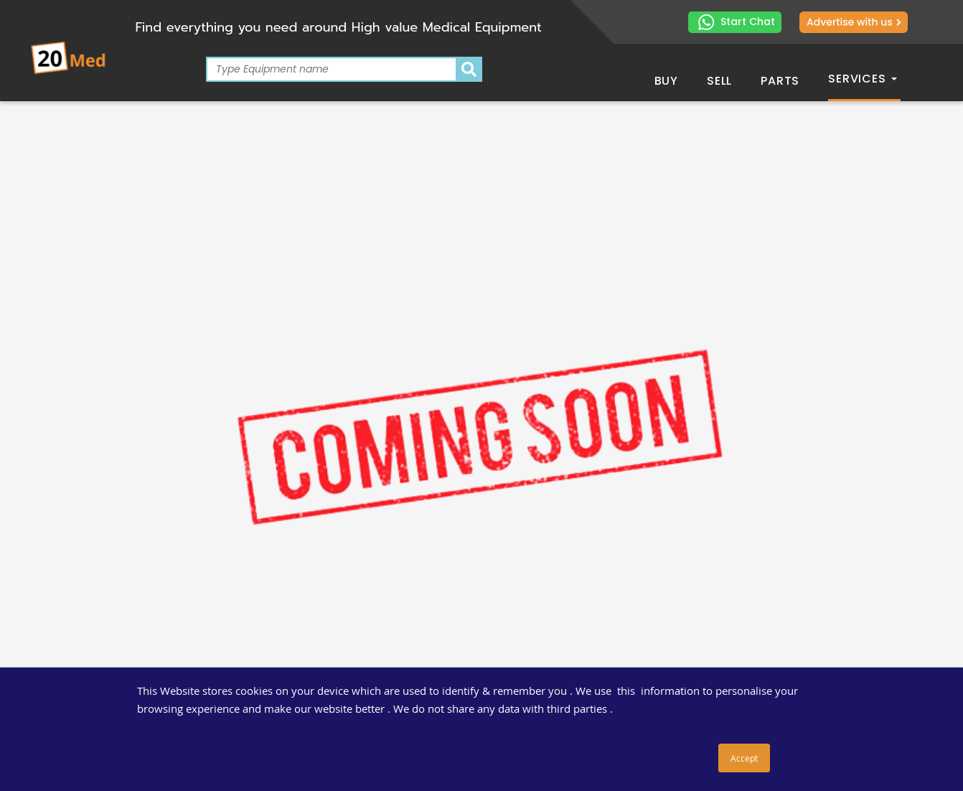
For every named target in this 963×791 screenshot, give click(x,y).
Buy (666, 80)
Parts (780, 80)
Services (862, 78)
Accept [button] (744, 758)
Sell (719, 80)
